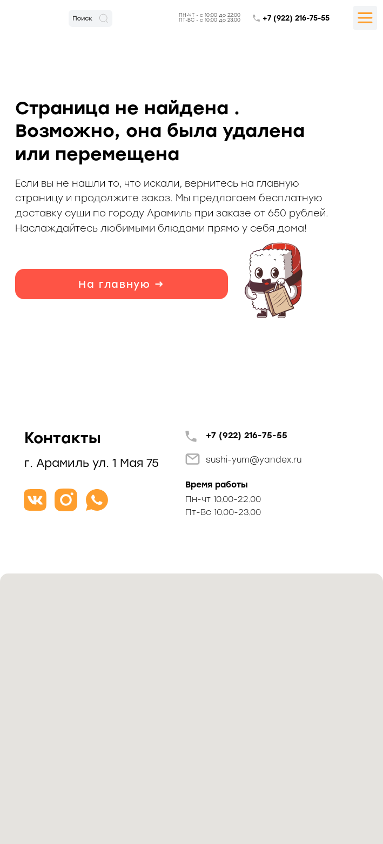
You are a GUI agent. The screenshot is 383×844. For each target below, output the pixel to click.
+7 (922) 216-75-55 (296, 18)
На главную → (121, 284)
